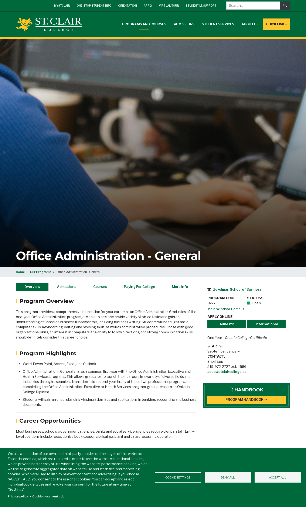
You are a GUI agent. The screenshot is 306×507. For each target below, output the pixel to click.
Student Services (218, 24)
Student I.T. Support (201, 5)
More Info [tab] (180, 287)
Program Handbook (246, 400)
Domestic (226, 324)
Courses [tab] (100, 287)
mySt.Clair (62, 5)
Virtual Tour (169, 5)
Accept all (277, 477)
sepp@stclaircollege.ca (226, 372)
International (266, 324)
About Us (250, 24)
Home (20, 272)
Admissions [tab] (66, 287)
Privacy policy (18, 496)
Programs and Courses (144, 24)
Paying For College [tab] (139, 287)
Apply (148, 5)
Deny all (228, 477)
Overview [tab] (32, 287)
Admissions (184, 24)
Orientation (127, 5)
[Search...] (253, 5)
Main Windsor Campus (225, 309)
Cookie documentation (49, 496)
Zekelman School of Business (237, 289)
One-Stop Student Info (94, 5)
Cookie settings (178, 477)
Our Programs (40, 272)
